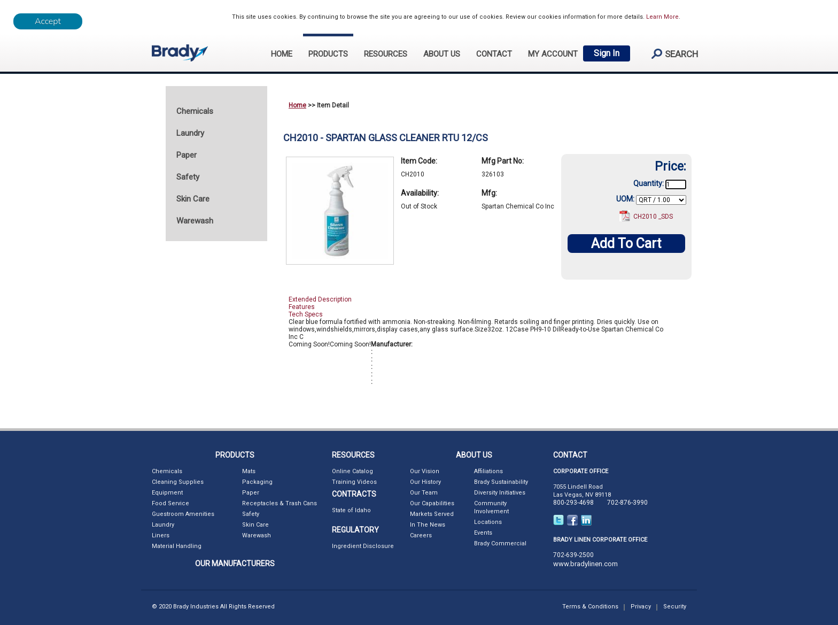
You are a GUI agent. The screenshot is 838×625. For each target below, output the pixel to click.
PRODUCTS (328, 54)
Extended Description (320, 299)
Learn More (662, 16)
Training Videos (354, 482)
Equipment (167, 492)
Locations (488, 522)
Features (302, 307)
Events (483, 532)
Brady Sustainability (501, 482)
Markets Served (432, 514)
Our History (425, 482)
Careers (421, 535)
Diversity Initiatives (499, 492)
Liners (160, 535)
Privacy (641, 606)
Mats (248, 471)
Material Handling (176, 546)
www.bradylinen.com (585, 564)
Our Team (424, 492)
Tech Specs (306, 314)
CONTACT (494, 54)
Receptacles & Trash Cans (279, 503)
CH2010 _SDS (653, 216)
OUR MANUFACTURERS (235, 563)
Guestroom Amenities (183, 514)
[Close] (47, 21)
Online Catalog (352, 471)
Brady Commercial (500, 543)
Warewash (256, 535)
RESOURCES (385, 54)
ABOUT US (441, 54)
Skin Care (255, 524)
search (670, 54)
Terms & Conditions (590, 606)
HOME (281, 54)
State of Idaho (351, 510)
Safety (250, 514)
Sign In (606, 53)
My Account (553, 54)
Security (674, 606)
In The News (427, 524)
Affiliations (488, 471)
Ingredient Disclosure (363, 546)
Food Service (170, 503)
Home (297, 105)
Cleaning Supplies (178, 482)
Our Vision (424, 471)
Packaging (257, 482)
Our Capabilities (432, 503)
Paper (250, 492)
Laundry (163, 524)
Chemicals (167, 471)
